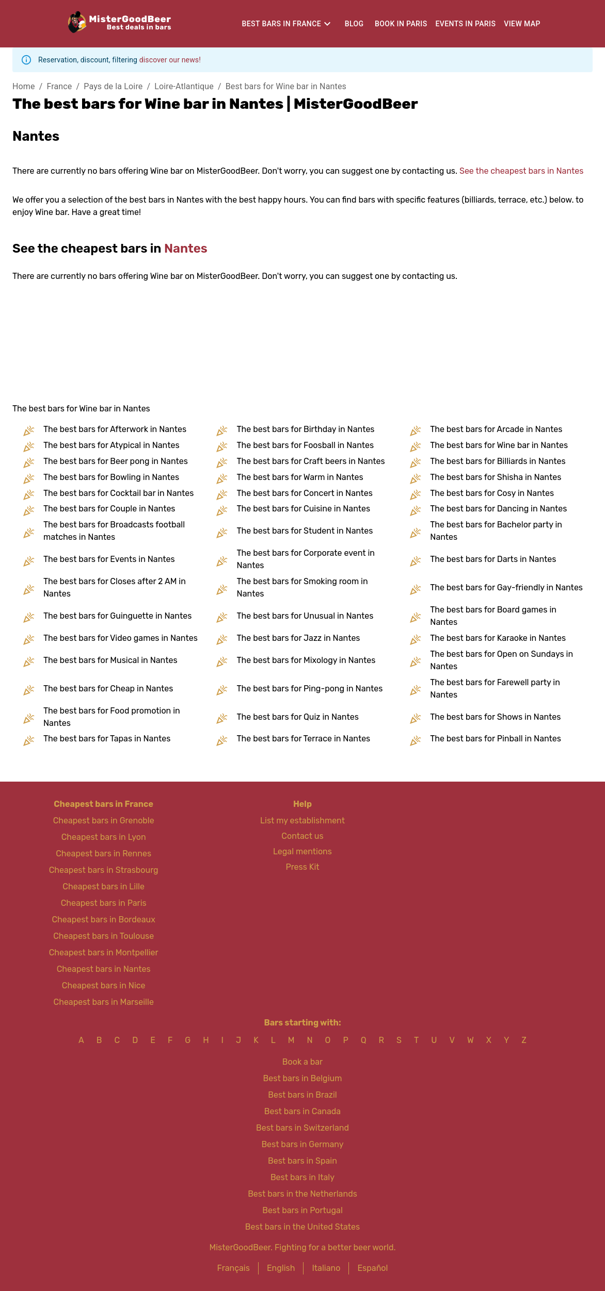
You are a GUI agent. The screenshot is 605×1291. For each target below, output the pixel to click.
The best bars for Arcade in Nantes (496, 429)
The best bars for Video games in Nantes (120, 638)
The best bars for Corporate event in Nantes (306, 559)
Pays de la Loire (113, 86)
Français (233, 1268)
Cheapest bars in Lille (103, 886)
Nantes (186, 248)
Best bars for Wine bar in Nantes (286, 86)
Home (23, 86)
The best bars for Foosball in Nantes (305, 445)
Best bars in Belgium (302, 1078)
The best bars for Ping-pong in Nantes (310, 688)
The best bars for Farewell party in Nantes (495, 688)
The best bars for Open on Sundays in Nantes (501, 660)
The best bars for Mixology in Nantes (306, 660)
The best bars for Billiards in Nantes (497, 461)
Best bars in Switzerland (302, 1128)
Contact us (302, 836)
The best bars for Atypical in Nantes (111, 445)
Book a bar (302, 1062)
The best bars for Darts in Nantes (493, 559)
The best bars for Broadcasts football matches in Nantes (114, 531)
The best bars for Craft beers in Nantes (311, 461)
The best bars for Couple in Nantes (109, 509)
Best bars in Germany (302, 1144)
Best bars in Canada (302, 1111)
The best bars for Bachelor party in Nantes (496, 531)
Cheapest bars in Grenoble (103, 820)
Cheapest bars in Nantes (104, 969)
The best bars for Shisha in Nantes (495, 477)
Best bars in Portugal (302, 1210)
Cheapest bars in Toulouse (103, 936)
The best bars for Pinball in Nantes (495, 738)
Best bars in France (281, 24)
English (281, 1268)
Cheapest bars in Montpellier (103, 952)
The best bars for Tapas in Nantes (106, 738)
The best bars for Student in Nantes (305, 531)
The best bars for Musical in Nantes (110, 660)
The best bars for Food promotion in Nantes (111, 717)
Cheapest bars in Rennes (103, 853)
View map (522, 24)
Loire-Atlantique (184, 86)
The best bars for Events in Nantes (109, 559)
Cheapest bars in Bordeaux (103, 919)
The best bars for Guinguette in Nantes (117, 616)
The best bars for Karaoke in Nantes (498, 638)
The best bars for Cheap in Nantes (108, 688)
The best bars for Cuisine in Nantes (304, 509)
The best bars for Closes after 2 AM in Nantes (114, 587)
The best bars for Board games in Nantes (493, 616)
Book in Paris (401, 24)
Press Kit (302, 867)
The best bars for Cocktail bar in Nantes (118, 493)
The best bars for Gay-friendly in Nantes (506, 587)
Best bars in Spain (302, 1161)
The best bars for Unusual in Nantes (305, 616)
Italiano (326, 1268)
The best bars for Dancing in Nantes (498, 509)
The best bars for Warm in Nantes (300, 477)
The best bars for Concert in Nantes (305, 493)
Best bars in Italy (302, 1177)
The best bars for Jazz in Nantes (298, 638)
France (59, 86)
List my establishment (302, 820)
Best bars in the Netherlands (302, 1194)
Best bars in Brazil (302, 1095)
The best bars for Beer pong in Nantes (115, 461)
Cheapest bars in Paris (104, 903)
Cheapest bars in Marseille (103, 1002)
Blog (354, 24)
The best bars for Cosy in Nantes (492, 493)
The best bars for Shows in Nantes (495, 717)
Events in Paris (466, 24)
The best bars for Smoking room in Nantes (302, 587)
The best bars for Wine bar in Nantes (499, 445)
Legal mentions (302, 851)
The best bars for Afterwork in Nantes (114, 429)
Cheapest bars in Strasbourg (103, 870)
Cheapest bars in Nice (104, 985)
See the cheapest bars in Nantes (521, 171)
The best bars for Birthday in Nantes (306, 429)
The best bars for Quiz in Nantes (298, 717)
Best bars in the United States (302, 1227)
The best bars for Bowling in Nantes (111, 477)
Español (372, 1268)
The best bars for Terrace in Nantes (304, 738)
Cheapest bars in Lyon (103, 837)
